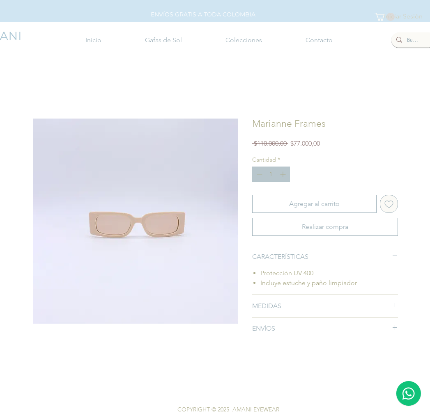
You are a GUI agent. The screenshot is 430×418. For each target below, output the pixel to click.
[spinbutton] (271, 174)
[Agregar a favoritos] (389, 204)
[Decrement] (258, 174)
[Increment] (283, 174)
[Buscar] (412, 40)
